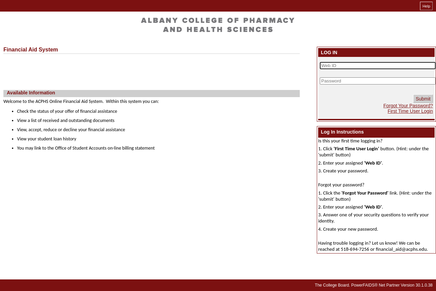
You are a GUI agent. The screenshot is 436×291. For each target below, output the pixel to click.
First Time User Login (410, 111)
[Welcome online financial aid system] (216, 24)
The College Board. (332, 285)
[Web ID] (378, 65)
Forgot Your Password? (408, 105)
